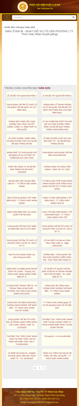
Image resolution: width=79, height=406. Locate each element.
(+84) (45, 399)
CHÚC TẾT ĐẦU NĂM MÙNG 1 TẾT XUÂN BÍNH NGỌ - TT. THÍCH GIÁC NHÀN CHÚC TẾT (57, 214)
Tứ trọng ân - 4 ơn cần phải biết (57, 336)
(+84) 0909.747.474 (32, 399)
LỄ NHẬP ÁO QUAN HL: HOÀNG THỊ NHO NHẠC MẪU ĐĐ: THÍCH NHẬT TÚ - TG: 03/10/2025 (22, 356)
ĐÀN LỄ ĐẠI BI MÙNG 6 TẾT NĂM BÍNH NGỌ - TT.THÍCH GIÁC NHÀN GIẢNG (22, 200)
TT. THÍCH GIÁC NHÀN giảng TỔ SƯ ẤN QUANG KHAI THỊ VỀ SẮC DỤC (57, 305)
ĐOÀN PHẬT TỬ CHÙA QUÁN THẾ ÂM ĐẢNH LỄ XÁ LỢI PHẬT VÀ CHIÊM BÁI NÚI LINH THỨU (22, 155)
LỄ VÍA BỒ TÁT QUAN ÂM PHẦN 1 (57, 96)
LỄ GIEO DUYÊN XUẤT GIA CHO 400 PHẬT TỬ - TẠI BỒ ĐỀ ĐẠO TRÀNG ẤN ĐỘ (57, 141)
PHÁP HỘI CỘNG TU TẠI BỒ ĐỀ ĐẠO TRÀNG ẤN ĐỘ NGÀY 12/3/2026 (22, 169)
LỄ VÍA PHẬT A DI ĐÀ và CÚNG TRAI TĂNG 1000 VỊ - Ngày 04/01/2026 (57, 243)
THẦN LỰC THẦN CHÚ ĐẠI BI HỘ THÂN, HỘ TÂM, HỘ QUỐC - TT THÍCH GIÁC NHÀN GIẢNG (57, 356)
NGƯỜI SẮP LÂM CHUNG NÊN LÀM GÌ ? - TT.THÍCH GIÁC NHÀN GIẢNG (21, 183)
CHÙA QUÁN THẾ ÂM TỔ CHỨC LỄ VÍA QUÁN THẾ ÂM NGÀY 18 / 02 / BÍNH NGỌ (22, 107)
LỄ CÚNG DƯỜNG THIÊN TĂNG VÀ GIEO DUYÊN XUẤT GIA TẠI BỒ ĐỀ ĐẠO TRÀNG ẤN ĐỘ (22, 141)
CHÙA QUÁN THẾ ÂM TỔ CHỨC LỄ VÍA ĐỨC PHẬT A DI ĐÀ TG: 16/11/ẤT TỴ (57, 229)
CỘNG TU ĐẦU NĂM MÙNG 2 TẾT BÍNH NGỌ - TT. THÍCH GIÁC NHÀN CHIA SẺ (57, 200)
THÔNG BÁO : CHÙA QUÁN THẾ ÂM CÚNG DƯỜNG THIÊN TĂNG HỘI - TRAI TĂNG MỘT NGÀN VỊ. (57, 257)
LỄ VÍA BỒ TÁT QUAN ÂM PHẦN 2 (22, 96)
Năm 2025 (30, 27)
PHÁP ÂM (9, 27)
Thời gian (20, 27)
